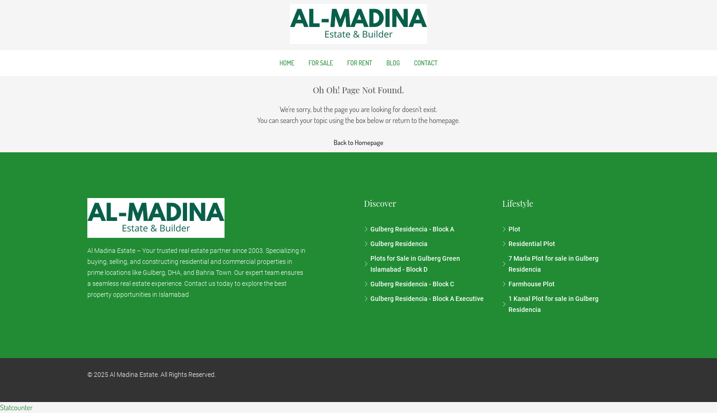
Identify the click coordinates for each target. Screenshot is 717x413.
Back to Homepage (358, 142)
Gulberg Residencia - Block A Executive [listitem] (424, 298)
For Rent (359, 63)
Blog (393, 63)
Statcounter (16, 407)
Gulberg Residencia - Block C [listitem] (409, 284)
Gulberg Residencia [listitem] (396, 243)
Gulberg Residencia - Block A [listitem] (409, 229)
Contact (425, 63)
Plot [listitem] (511, 229)
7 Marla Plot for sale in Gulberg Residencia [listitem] (550, 264)
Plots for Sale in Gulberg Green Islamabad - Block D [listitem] (412, 264)
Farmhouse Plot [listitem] (528, 284)
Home (286, 63)
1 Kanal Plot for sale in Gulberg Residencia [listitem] (550, 304)
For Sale (321, 63)
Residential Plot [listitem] (528, 243)
